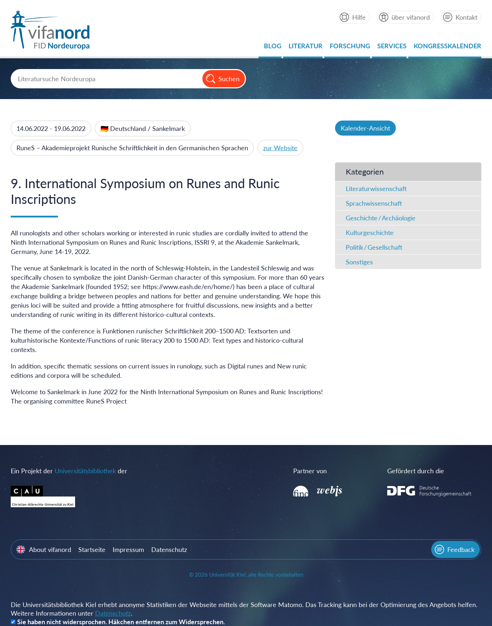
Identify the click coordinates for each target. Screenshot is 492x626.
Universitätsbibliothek (85, 471)
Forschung (350, 48)
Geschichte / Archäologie (380, 218)
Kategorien (365, 171)
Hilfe (359, 17)
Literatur (306, 48)
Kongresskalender (447, 48)
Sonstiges (359, 262)
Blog (272, 48)
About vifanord (50, 549)
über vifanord (411, 17)
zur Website (280, 148)
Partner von (310, 471)
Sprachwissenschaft (374, 203)
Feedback (460, 549)
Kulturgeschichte (370, 232)
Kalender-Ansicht (365, 128)
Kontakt (466, 17)
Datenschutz (169, 549)
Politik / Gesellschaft (374, 247)
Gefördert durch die (415, 471)
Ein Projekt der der (69, 471)
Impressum (128, 549)
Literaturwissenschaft (376, 188)
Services (392, 48)
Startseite (91, 549)
